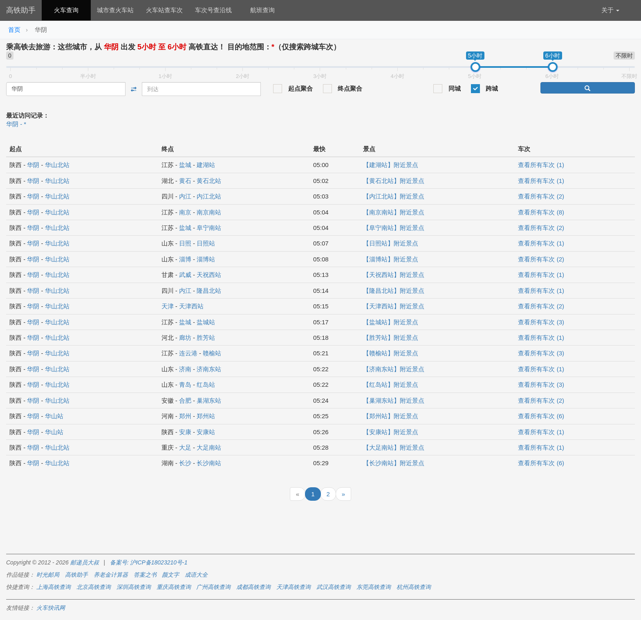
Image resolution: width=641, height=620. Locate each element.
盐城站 (206, 322)
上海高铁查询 (53, 587)
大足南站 (209, 447)
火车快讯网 (50, 607)
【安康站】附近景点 (390, 431)
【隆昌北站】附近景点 (393, 290)
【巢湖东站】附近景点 (393, 400)
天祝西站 (209, 274)
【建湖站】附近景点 (390, 164)
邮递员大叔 (84, 562)
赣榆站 (212, 353)
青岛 (185, 384)
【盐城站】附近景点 (390, 322)
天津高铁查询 (293, 587)
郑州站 (206, 416)
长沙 (185, 462)
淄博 (185, 259)
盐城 (185, 164)
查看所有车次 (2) (541, 196)
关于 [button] (610, 10)
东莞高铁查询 (373, 587)
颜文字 (170, 574)
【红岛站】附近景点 (390, 384)
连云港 (188, 353)
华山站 (54, 416)
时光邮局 (47, 574)
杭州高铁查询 (414, 587)
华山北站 (57, 164)
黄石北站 (209, 180)
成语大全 (196, 574)
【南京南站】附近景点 (393, 212)
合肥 (185, 400)
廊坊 (185, 337)
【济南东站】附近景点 (393, 369)
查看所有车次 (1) (541, 164)
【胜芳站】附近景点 (390, 337)
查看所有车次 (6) (541, 416)
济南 (185, 369)
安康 (185, 431)
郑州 (185, 416)
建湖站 (206, 164)
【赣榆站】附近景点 (390, 353)
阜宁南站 (209, 227)
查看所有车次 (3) (541, 322)
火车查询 (66, 10)
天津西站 (191, 306)
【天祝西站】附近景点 (393, 274)
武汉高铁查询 (333, 587)
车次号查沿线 (213, 10)
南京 (185, 212)
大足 (185, 447)
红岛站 (206, 384)
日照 (185, 243)
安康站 (206, 431)
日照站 (206, 243)
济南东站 (209, 369)
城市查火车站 (115, 10)
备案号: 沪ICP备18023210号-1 (149, 562)
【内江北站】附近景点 (393, 196)
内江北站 (209, 196)
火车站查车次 (164, 10)
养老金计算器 (111, 574)
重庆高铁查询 (174, 587)
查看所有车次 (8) (541, 212)
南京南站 (209, 212)
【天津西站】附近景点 (393, 306)
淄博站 (206, 259)
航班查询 (262, 10)
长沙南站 (209, 462)
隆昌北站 (209, 290)
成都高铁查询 (253, 587)
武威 (185, 274)
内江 (185, 196)
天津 (167, 306)
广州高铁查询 (213, 587)
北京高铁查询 (93, 587)
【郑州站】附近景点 (390, 416)
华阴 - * (16, 123)
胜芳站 (206, 337)
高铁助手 (21, 10)
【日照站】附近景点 (390, 243)
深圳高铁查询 (134, 587)
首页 (14, 29)
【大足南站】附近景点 (393, 447)
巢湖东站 (209, 400)
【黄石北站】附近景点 (393, 180)
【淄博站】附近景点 (390, 259)
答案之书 (145, 574)
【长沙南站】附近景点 (393, 462)
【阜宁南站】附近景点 (393, 227)
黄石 (185, 180)
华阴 (33, 164)
